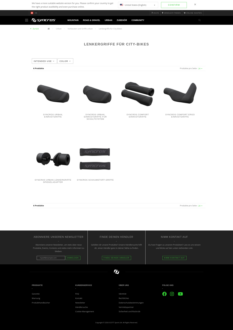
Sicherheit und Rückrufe (129, 311)
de (34, 13)
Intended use (44, 61)
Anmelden (73, 258)
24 (200, 68)
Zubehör (122, 20)
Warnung (36, 298)
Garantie (36, 293)
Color (65, 61)
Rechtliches (124, 298)
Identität (122, 293)
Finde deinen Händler (116, 258)
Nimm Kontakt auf (174, 258)
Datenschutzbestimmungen (131, 302)
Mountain (72, 20)
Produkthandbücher (41, 302)
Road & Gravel (91, 20)
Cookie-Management (84, 311)
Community (138, 20)
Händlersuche (81, 307)
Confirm (174, 5)
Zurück (36, 28)
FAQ (77, 293)
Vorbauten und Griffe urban (80, 28)
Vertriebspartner (126, 307)
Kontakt (78, 298)
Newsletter (80, 302)
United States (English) (137, 5)
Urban (108, 20)
